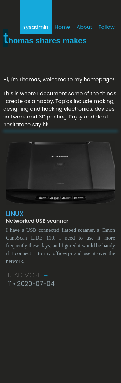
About (84, 27)
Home (62, 27)
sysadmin (35, 27)
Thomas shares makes (45, 40)
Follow (106, 27)
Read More (28, 275)
